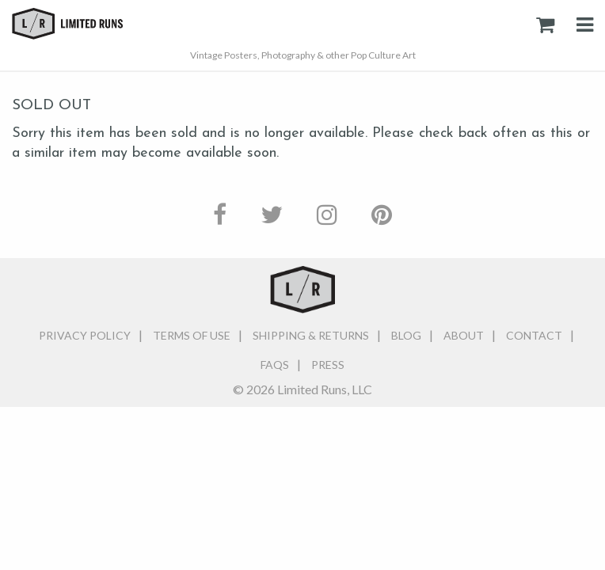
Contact (534, 335)
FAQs (275, 364)
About (463, 335)
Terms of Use (191, 335)
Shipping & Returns (311, 335)
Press (327, 364)
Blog (406, 335)
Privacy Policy (85, 335)
